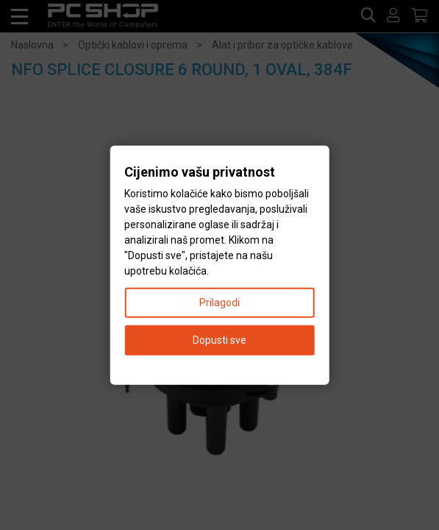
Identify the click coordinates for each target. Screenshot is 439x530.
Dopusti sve (219, 339)
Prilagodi (219, 302)
